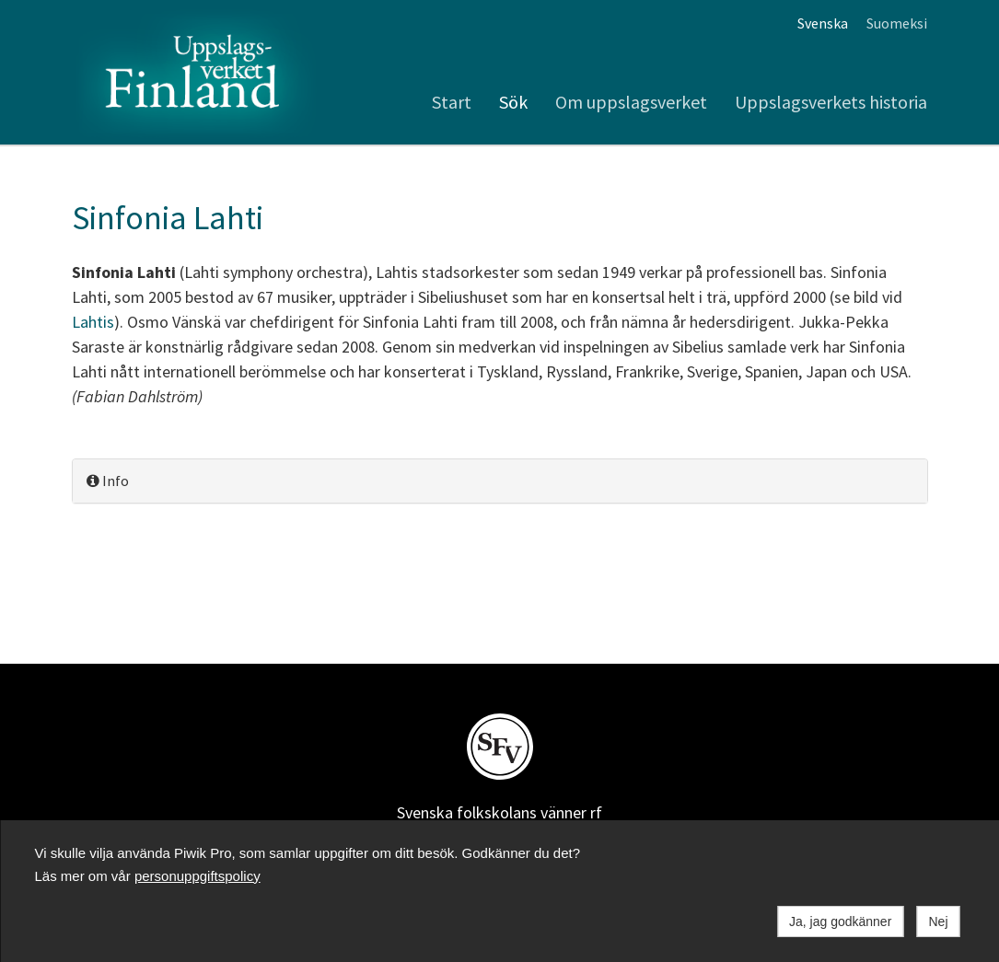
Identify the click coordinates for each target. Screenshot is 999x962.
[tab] (500, 481)
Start (451, 101)
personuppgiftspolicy (197, 876)
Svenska (822, 23)
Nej (937, 921)
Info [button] (108, 480)
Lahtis (93, 321)
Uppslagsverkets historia (831, 101)
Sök (513, 101)
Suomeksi (896, 23)
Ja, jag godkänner (840, 921)
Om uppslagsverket (631, 101)
